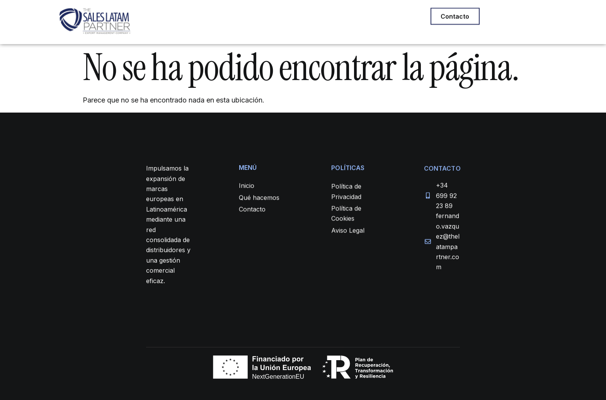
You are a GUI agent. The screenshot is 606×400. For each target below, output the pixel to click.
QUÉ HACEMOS (248, 17)
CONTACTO (363, 17)
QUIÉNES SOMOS (308, 17)
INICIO (204, 17)
